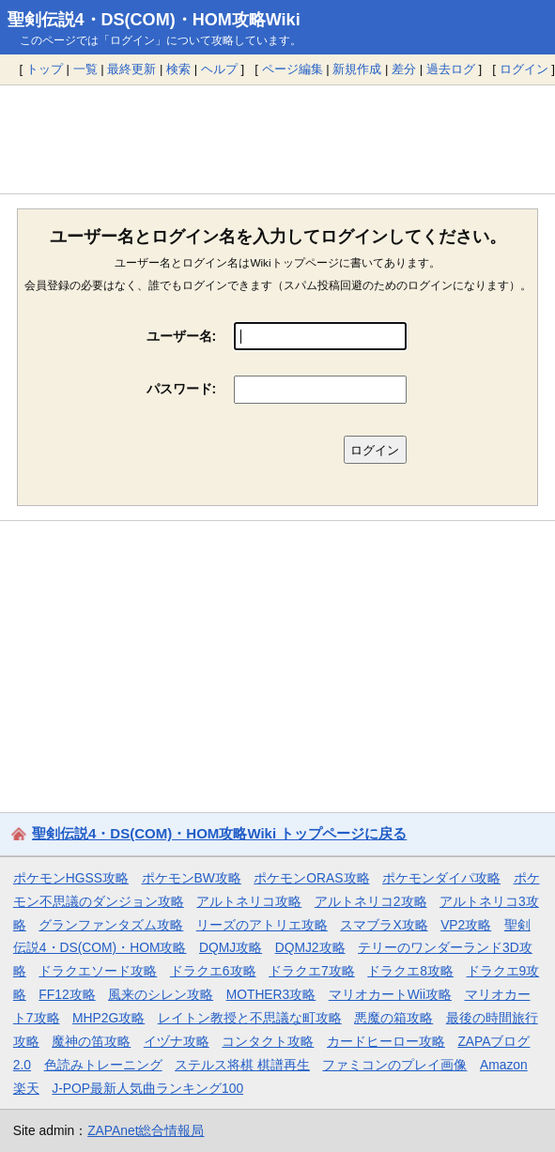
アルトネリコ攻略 (248, 901)
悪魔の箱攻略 (393, 1017)
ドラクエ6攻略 (213, 970)
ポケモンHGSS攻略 (71, 877)
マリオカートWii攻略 (390, 994)
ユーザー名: (181, 336)
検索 (178, 69)
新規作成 (356, 69)
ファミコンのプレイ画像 (394, 1064)
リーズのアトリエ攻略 (262, 924)
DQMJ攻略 (230, 947)
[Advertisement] (277, 139)
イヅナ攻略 (176, 1041)
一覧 (85, 69)
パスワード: (181, 388)
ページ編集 (292, 69)
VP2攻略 (465, 924)
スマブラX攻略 (383, 924)
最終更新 (131, 69)
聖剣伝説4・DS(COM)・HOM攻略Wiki (154, 19)
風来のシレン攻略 (160, 994)
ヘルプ (219, 69)
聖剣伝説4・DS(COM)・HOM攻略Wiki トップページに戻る (219, 833)
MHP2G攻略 (108, 1017)
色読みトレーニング (103, 1064)
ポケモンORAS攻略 (311, 877)
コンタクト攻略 (268, 1041)
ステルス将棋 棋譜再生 (242, 1064)
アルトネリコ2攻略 (371, 901)
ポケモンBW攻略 (191, 877)
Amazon (504, 1064)
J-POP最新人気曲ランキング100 (147, 1088)
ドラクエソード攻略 (98, 970)
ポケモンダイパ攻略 (441, 877)
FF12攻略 (67, 994)
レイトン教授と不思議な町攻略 (250, 1017)
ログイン (524, 69)
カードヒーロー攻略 (386, 1041)
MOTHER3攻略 (271, 994)
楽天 (26, 1088)
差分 (404, 69)
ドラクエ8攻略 (410, 970)
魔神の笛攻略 (91, 1041)
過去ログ (450, 69)
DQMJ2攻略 (310, 947)
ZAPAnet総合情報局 (145, 1130)
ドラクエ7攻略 (312, 970)
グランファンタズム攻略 (111, 924)
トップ (44, 69)
